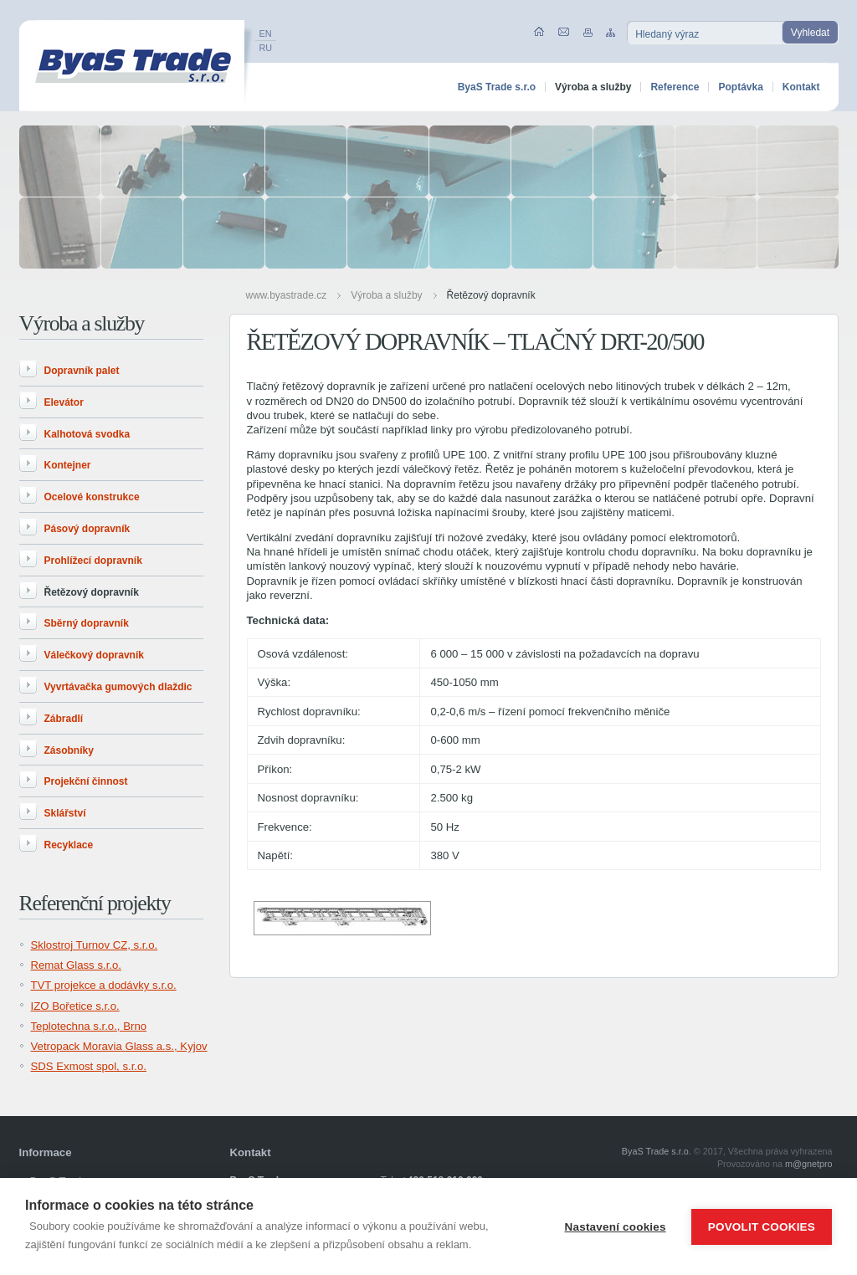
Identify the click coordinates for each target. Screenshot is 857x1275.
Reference (674, 87)
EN (265, 33)
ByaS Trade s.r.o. (656, 1151)
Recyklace (69, 845)
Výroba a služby (386, 295)
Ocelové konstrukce (92, 497)
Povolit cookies (761, 1227)
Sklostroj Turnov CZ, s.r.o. (94, 945)
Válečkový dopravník (94, 655)
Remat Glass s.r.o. (76, 965)
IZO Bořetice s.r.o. (75, 1006)
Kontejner (67, 465)
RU (266, 48)
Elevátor (64, 402)
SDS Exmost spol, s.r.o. (89, 1066)
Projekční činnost (86, 781)
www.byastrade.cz (286, 295)
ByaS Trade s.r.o (497, 87)
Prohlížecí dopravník (93, 560)
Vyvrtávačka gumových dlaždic (118, 687)
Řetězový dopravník (491, 295)
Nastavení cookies (615, 1227)
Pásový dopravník (87, 529)
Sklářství (65, 813)
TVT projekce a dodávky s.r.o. (104, 985)
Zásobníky (69, 750)
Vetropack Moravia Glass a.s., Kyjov (119, 1046)
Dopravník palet (82, 370)
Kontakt (801, 87)
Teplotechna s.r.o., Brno (89, 1026)
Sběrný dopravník (86, 623)
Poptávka (740, 87)
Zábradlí (64, 719)
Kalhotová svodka (87, 434)
